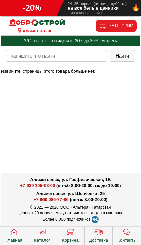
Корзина (70, 235)
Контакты (126, 235)
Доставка (98, 235)
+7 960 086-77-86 (51, 199)
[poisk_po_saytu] (56, 56)
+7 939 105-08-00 (37, 185)
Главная (13, 235)
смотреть (108, 40)
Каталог (42, 235)
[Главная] (37, 23)
